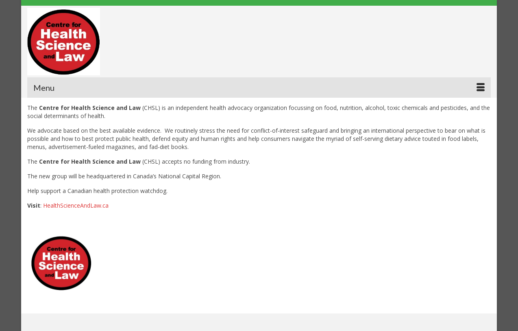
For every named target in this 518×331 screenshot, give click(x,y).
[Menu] (259, 87)
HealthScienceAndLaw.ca (76, 205)
